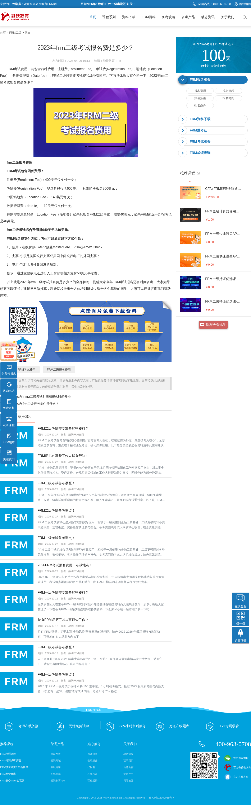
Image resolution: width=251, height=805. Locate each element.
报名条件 (200, 105)
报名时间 (228, 98)
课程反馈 (92, 780)
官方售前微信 (236, 758)
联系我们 (128, 760)
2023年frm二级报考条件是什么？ (36, 403)
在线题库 (56, 773)
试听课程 (9, 421)
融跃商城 (56, 760)
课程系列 (109, 17)
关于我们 (227, 17)
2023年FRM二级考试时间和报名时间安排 (42, 396)
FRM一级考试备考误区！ (56, 647)
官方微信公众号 (237, 767)
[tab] (213, 80)
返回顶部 (240, 640)
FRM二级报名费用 (59, 369)
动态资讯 (208, 17)
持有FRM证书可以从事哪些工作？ (63, 620)
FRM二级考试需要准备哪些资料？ (63, 428)
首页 (92, 17)
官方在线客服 (236, 776)
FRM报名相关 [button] (200, 79)
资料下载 (128, 17)
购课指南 (92, 753)
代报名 (91, 767)
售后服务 (92, 760)
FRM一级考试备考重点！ (56, 674)
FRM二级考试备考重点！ (56, 510)
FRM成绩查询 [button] (200, 153)
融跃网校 (56, 753)
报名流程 (228, 90)
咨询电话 (9, 387)
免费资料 (9, 404)
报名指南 (200, 98)
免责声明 (128, 773)
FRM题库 (9, 438)
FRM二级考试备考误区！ (56, 483)
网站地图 (242, 4)
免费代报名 (8, 370)
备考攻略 (168, 17)
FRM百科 (149, 17)
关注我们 (9, 455)
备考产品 (188, 17)
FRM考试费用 (27, 369)
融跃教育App (58, 780)
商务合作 (128, 767)
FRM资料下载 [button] (200, 119)
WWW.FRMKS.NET (113, 797)
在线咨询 (92, 773)
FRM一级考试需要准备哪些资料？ (63, 592)
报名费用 (200, 90)
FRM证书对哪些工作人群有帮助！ (63, 456)
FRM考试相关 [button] (200, 141)
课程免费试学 (216, 324)
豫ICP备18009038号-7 (161, 797)
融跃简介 (128, 753)
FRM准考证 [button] (198, 130)
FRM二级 (15, 32)
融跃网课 (56, 767)
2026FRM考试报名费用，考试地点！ (65, 565)
